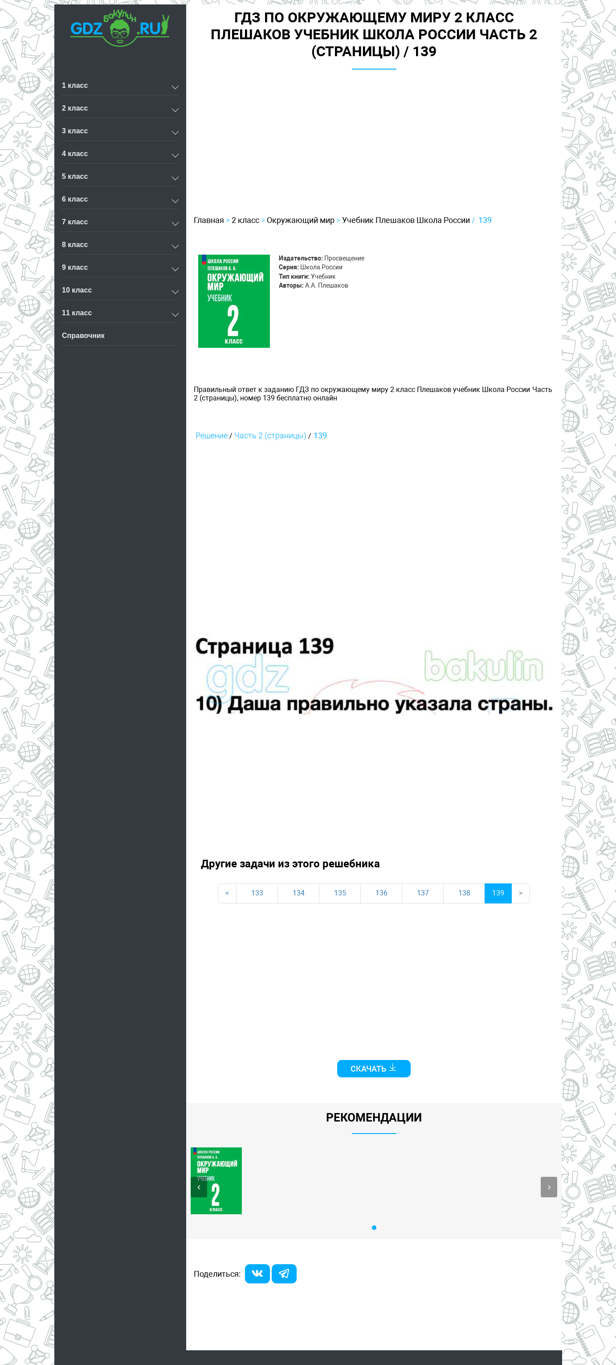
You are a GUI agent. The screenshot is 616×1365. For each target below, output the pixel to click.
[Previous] (227, 893)
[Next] (520, 893)
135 (340, 893)
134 (299, 893)
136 (381, 893)
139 (485, 220)
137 (423, 893)
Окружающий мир (301, 220)
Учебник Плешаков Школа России (406, 220)
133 (257, 893)
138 (464, 893)
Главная (209, 220)
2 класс (245, 220)
